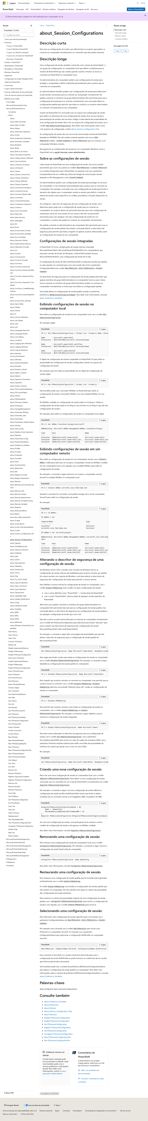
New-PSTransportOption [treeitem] (17, 757)
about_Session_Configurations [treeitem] (21, 540)
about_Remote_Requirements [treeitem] (20, 497)
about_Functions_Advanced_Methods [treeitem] (22, 271)
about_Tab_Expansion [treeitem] (17, 563)
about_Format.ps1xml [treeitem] (17, 257)
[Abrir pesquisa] (137, 3)
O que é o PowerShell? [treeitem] (14, 46)
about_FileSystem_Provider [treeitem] (19, 247)
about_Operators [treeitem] (16, 382)
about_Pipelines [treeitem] (15, 435)
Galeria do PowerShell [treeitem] (12, 82)
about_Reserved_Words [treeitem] (18, 511)
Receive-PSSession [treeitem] (15, 773)
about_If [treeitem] (13, 314)
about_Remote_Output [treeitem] (18, 494)
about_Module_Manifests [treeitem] (19, 363)
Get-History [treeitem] (12, 701)
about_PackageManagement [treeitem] (20, 409)
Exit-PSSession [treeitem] (13, 681)
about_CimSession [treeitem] (16, 168)
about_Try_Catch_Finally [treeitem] (18, 579)
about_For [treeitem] (13, 250)
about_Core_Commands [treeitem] (18, 211)
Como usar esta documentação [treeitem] (16, 39)
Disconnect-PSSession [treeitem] (16, 658)
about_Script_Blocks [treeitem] (17, 524)
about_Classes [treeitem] (15, 171)
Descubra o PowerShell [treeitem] (14, 59)
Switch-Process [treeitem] (13, 813)
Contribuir (66, 1111)
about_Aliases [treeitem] (15, 128)
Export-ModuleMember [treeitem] (16, 684)
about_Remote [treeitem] (15, 481)
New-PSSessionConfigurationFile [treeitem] (19, 750)
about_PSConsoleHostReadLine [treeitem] (21, 389)
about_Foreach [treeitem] (15, 253)
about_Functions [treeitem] (16, 263)
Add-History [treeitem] (12, 631)
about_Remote (50, 1008)
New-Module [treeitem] (13, 737)
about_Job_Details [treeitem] (16, 320)
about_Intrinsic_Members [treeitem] (19, 317)
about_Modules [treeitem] (15, 366)
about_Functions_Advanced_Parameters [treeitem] (22, 277)
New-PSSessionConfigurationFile (57, 1037)
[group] (74, 343)
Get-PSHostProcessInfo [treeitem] (16, 711)
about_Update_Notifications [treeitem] (20, 599)
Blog (56, 1111)
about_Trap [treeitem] (14, 576)
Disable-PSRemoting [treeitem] (15, 651)
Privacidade (77, 1111)
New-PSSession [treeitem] (13, 747)
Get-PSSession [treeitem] (13, 714)
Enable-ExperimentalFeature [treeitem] (18, 661)
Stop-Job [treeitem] (11, 809)
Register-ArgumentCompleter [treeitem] (18, 776)
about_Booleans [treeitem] (15, 145)
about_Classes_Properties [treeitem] (19, 184)
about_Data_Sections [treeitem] (17, 217)
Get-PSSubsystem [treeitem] (14, 724)
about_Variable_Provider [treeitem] (18, 606)
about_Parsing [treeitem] (15, 425)
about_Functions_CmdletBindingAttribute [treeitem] (22, 289)
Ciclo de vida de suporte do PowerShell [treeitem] (18, 95)
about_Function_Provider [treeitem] (19, 260)
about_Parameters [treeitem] (16, 419)
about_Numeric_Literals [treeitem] (18, 369)
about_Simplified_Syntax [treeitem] (18, 546)
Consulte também (121, 39)
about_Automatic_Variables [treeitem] (19, 141)
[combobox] (18, 30)
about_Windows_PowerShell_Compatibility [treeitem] (22, 626)
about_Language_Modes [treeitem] (19, 334)
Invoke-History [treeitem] (13, 734)
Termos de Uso (125, 1111)
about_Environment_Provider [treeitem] (20, 230)
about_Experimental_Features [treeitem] (20, 244)
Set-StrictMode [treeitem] (13, 803)
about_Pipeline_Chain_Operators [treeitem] (21, 432)
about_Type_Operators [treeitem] (18, 589)
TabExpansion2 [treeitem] (13, 816)
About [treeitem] (12, 118)
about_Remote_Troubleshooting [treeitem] (21, 501)
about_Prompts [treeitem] (15, 452)
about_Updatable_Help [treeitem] (18, 596)
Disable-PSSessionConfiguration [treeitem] (19, 655)
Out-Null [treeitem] (11, 767)
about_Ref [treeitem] (13, 471)
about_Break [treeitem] (14, 148)
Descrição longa (120, 33)
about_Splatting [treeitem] (15, 553)
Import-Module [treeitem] (13, 727)
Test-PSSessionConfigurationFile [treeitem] (19, 823)
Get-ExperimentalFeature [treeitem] (17, 694)
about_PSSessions (51, 1005)
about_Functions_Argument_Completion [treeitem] (22, 283)
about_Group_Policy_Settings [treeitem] (20, 301)
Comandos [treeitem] (12, 112)
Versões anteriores (45, 1111)
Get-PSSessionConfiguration (55, 1024)
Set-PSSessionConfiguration (55, 1030)
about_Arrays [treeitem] (15, 135)
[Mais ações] (106, 25)
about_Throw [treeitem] (14, 573)
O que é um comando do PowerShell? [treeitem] (19, 56)
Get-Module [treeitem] (12, 707)
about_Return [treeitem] (15, 514)
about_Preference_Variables (51, 298)
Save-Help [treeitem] (12, 793)
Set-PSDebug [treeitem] (13, 796)
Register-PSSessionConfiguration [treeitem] (20, 780)
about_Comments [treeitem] (16, 197)
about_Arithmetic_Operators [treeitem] (20, 132)
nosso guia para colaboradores (54, 1072)
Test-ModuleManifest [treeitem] (15, 819)
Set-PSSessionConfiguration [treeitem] (18, 800)
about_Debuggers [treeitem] (16, 220)
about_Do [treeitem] (13, 224)
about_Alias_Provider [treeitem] (17, 125)
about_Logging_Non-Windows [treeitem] (21, 343)
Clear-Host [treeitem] (12, 638)
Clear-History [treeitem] (13, 635)
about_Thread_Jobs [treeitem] (17, 569)
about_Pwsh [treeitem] (14, 461)
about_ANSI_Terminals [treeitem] (18, 122)
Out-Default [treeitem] (12, 760)
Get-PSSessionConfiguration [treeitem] (18, 720)
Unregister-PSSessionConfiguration (58, 1034)
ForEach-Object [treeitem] (13, 688)
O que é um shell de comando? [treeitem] (17, 52)
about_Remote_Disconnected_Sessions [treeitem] (22, 486)
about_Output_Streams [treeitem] (18, 386)
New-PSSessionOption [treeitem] (16, 753)
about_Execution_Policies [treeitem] (19, 240)
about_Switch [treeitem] (15, 559)
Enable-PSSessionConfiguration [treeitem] (19, 668)
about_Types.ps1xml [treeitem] (17, 592)
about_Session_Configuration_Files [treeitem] (22, 535)
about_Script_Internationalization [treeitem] (22, 527)
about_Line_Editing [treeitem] (16, 337)
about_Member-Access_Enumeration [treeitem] (17, 354)
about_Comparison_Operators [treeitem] (20, 204)
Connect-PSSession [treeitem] (15, 641)
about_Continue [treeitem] (16, 207)
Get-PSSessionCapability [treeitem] (17, 717)
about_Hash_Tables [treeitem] (16, 304)
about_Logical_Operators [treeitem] (19, 350)
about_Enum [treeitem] (14, 227)
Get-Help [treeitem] (11, 697)
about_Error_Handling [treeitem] (18, 237)
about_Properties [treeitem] (16, 455)
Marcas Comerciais (9, 1114)
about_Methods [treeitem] (15, 359)
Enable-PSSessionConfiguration (56, 1021)
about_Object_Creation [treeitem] (18, 373)
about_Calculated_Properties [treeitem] (20, 155)
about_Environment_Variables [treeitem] (20, 234)
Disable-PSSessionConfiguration (57, 1017)
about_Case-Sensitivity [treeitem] (18, 161)
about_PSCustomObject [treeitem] (18, 392)
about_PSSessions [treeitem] (16, 406)
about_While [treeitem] (14, 619)
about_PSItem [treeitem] (15, 396)
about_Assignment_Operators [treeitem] (20, 138)
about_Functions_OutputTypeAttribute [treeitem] (22, 296)
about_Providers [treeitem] (16, 458)
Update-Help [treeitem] (12, 829)
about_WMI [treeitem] (14, 612)
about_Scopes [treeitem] (15, 520)
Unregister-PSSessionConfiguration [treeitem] (20, 826)
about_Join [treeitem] (14, 327)
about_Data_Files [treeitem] (16, 214)
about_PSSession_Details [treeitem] (19, 402)
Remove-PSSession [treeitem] (15, 790)
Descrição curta (120, 30)
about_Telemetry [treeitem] (16, 566)
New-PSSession (50, 1014)
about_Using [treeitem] (14, 602)
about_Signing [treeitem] (15, 543)
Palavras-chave (120, 36)
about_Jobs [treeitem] (14, 324)
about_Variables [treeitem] (15, 609)
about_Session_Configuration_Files (85, 129)
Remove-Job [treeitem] (12, 783)
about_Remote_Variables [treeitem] (18, 504)
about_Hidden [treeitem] (15, 307)
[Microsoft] (4, 3)
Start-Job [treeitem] (11, 806)
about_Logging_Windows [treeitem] (19, 347)
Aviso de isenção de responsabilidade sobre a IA (20, 1111)
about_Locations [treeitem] (16, 340)
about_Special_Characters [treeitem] (19, 550)
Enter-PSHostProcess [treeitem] (15, 671)
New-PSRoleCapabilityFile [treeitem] (17, 743)
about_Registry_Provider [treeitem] (18, 475)
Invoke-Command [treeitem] (14, 730)
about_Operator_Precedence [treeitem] (20, 379)
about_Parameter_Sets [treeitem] (18, 415)
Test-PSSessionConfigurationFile (57, 1040)
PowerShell (50, 25)
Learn (42, 25)
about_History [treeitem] (15, 310)
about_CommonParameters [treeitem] (20, 201)
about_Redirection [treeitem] (16, 468)
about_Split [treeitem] (14, 556)
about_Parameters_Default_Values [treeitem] (22, 422)
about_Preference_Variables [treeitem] (19, 445)
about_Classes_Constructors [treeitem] (20, 174)
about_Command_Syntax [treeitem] (19, 191)
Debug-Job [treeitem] (12, 645)
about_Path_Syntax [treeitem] (17, 429)
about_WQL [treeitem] (14, 615)
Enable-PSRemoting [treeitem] (15, 664)
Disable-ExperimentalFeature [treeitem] (18, 648)
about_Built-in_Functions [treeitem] (19, 151)
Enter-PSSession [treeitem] (14, 674)
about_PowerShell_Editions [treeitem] (19, 442)
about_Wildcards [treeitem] (16, 622)
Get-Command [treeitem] (13, 691)
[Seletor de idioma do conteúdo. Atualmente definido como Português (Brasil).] (11, 1105)
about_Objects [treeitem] (15, 376)
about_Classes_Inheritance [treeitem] (19, 178)
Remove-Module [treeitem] (14, 786)
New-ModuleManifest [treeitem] (16, 740)
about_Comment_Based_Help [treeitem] (20, 194)
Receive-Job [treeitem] (12, 770)
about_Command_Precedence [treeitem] (20, 187)
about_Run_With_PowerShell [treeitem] (20, 517)
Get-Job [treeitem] (11, 704)
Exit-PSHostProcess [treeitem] (15, 678)
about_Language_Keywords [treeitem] (19, 330)
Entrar (143, 3)
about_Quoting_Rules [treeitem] (17, 465)
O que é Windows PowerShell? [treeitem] (17, 49)
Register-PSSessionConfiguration (57, 1027)
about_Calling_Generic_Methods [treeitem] (21, 158)
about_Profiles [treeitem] (15, 448)
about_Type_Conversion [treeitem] (18, 586)
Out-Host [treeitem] (11, 763)
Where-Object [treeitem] (13, 836)
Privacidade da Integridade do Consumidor (100, 1111)
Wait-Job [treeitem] (11, 833)
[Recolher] (31, 25)
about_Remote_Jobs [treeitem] (17, 491)
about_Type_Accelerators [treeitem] (19, 583)
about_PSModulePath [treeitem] (18, 399)
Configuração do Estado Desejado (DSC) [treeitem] (19, 79)
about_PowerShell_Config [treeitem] (19, 438)
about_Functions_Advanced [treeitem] (20, 267)
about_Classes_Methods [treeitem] (18, 181)
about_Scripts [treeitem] (15, 530)
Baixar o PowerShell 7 (136, 9)
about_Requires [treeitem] (15, 507)
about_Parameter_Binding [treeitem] (19, 412)
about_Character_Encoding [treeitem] (19, 164)
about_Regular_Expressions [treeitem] (19, 478)
